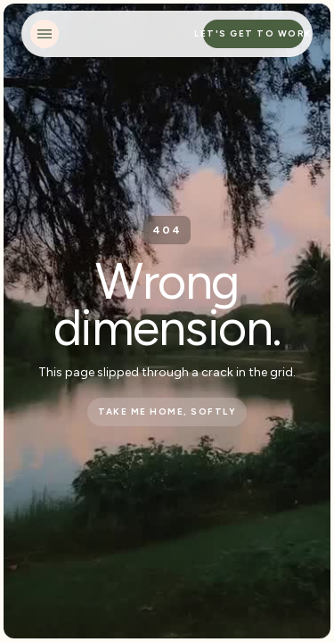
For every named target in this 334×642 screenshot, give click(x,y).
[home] (131, 34)
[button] (44, 34)
